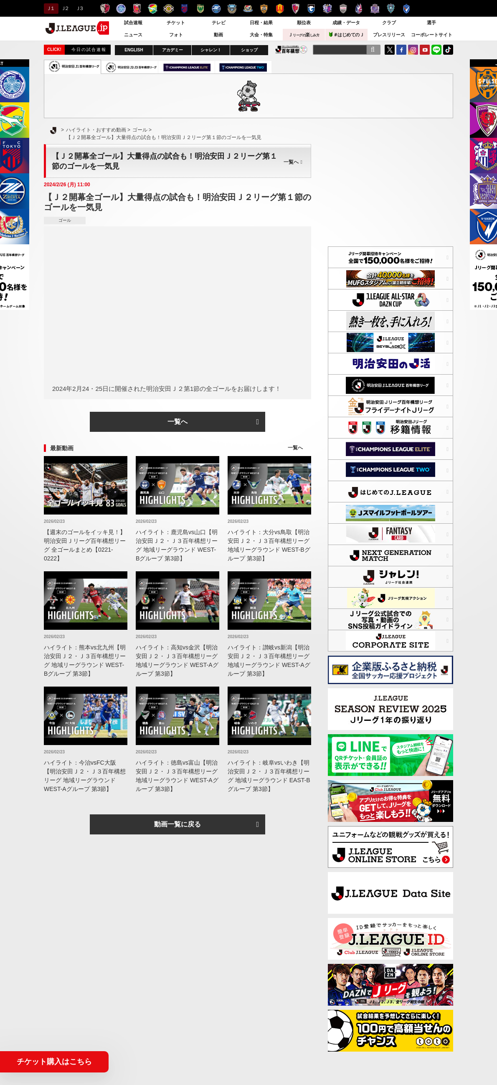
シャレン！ (210, 50)
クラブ (389, 22)
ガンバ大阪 (311, 8)
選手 (431, 22)
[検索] (372, 49)
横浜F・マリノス (248, 8)
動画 (218, 34)
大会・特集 (261, 34)
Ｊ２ (64, 8)
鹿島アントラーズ (105, 8)
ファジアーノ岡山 (359, 8)
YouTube (425, 50)
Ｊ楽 (303, 34)
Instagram (413, 50)
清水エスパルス (264, 8)
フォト (176, 34)
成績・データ (346, 22)
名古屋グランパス (279, 8)
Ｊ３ (79, 8)
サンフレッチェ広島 (375, 8)
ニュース (133, 34)
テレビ (219, 22)
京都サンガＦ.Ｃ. (295, 8)
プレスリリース (389, 34)
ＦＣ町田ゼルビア (216, 8)
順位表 (304, 22)
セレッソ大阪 (327, 8)
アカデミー (172, 50)
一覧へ (293, 162)
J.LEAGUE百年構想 (291, 49)
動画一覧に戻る (177, 824)
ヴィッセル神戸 (343, 8)
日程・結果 (261, 22)
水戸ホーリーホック (121, 8)
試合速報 (133, 22)
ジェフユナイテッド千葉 (152, 8)
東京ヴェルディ (200, 8)
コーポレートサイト (431, 34)
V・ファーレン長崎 (406, 8)
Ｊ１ (49, 8)
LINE (436, 50)
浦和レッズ (137, 8)
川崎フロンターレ (232, 8)
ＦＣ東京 (184, 8)
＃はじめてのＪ (346, 34)
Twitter (390, 50)
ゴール (64, 220)
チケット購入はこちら (54, 1061)
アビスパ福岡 (390, 8)
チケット (176, 22)
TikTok (448, 50)
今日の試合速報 (88, 49)
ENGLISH (133, 50)
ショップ (249, 50)
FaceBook (401, 50)
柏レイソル (168, 8)
